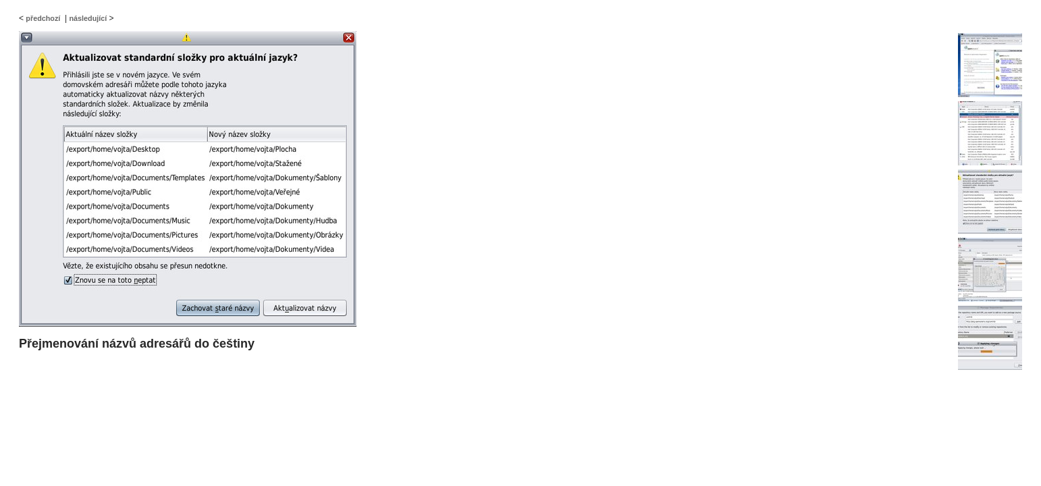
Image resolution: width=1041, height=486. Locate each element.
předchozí (43, 18)
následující (88, 18)
